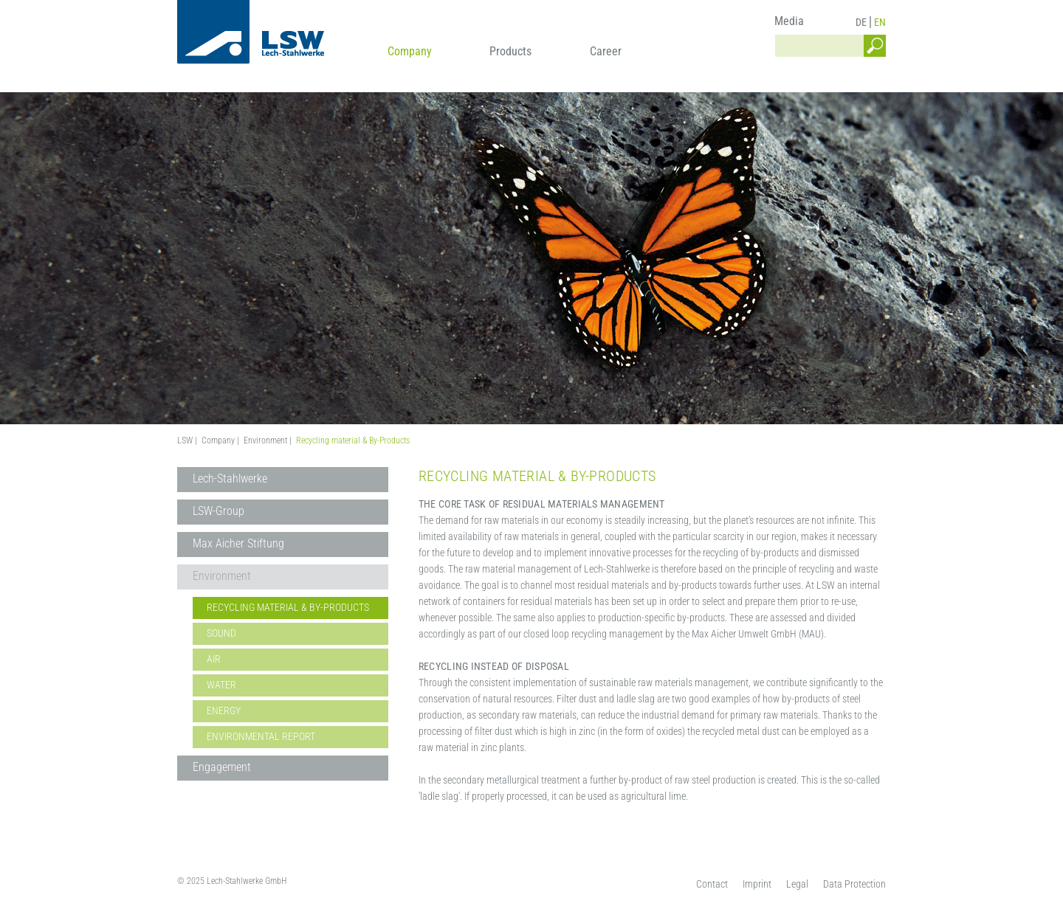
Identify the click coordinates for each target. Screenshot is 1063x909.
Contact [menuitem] (712, 884)
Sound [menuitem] (221, 633)
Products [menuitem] (510, 51)
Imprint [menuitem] (757, 884)
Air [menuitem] (214, 659)
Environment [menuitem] (222, 576)
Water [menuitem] (221, 685)
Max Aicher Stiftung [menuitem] (238, 543)
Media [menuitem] (789, 21)
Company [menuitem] (410, 51)
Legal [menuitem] (797, 884)
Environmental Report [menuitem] (261, 736)
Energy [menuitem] (224, 710)
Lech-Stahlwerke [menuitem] (230, 478)
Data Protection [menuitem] (854, 884)
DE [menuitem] (861, 22)
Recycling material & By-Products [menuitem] (288, 607)
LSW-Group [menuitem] (218, 511)
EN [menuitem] (880, 22)
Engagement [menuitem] (222, 767)
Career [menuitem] (606, 51)
